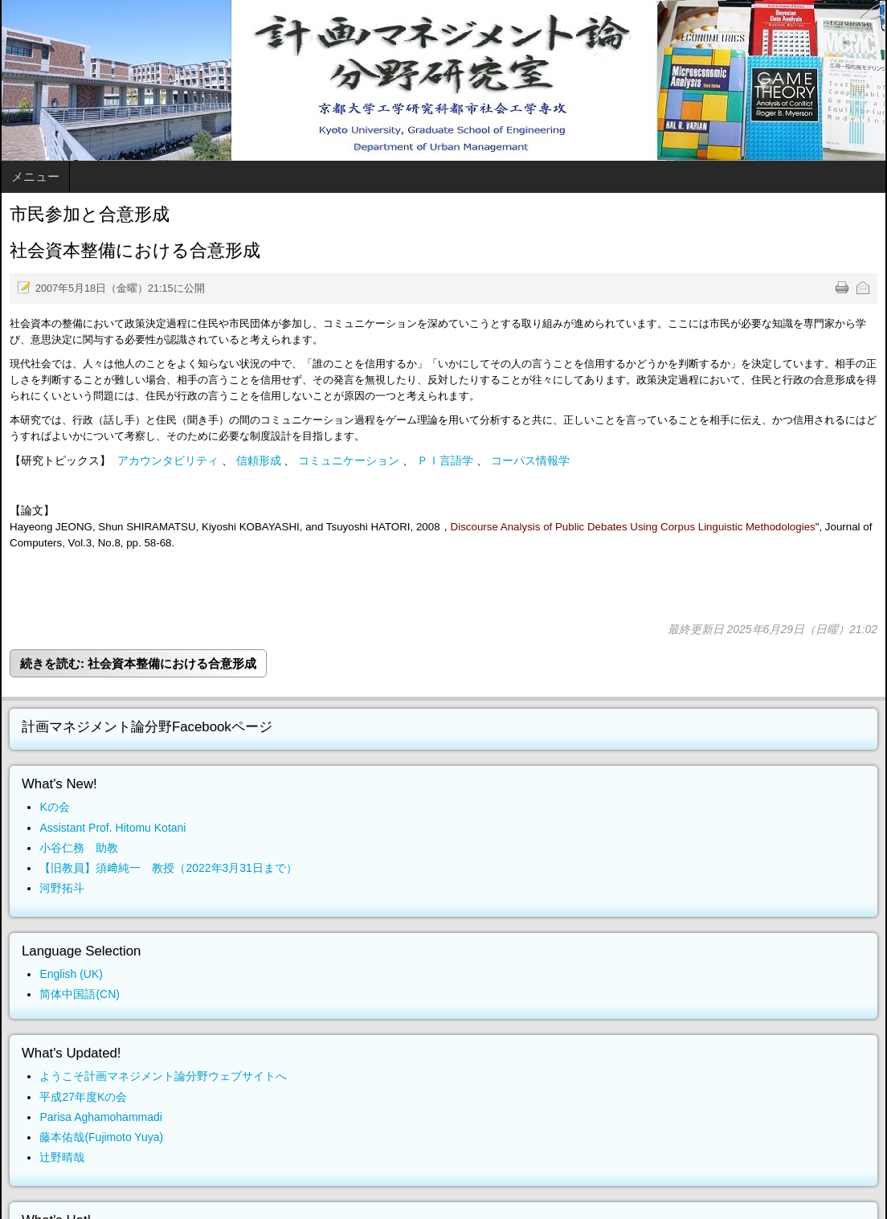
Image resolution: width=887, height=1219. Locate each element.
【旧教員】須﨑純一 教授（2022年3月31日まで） (168, 867)
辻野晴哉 (61, 1157)
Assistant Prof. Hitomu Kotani (112, 827)
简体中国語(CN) (79, 994)
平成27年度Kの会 (83, 1096)
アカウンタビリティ (168, 460)
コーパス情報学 (530, 460)
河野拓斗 (61, 888)
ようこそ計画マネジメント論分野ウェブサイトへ (163, 1076)
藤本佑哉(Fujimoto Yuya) (101, 1137)
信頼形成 (258, 460)
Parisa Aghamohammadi (100, 1117)
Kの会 (54, 806)
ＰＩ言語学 (445, 460)
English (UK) (71, 973)
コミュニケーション (348, 460)
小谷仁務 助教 (78, 847)
